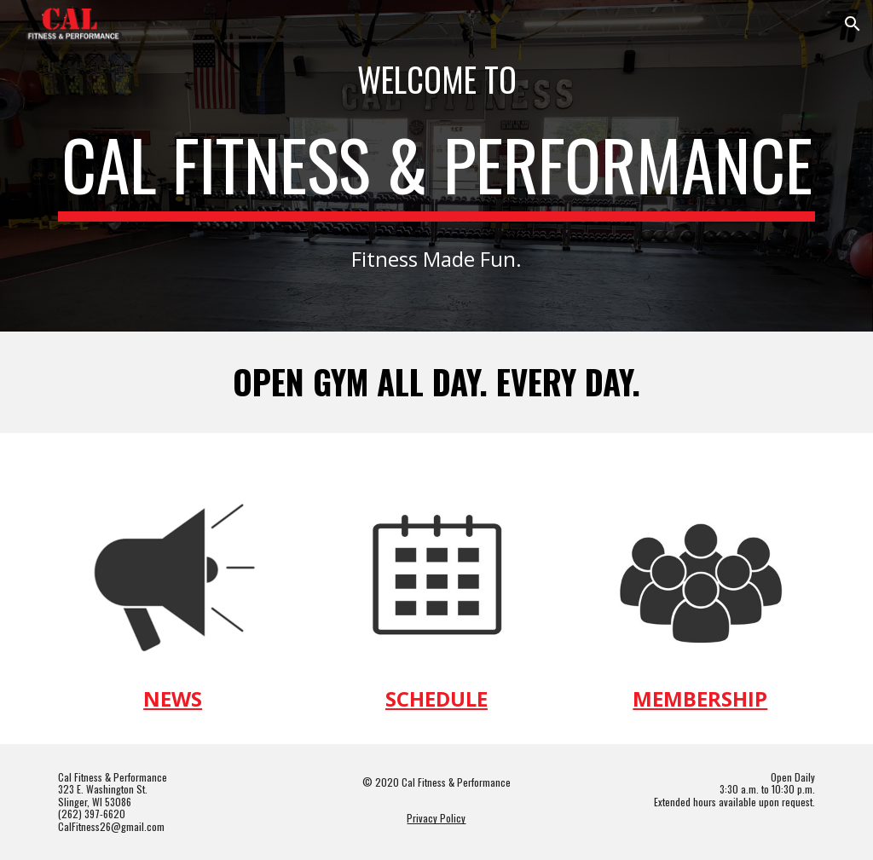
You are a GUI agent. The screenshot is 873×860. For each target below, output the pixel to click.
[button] (852, 23)
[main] (437, 79)
